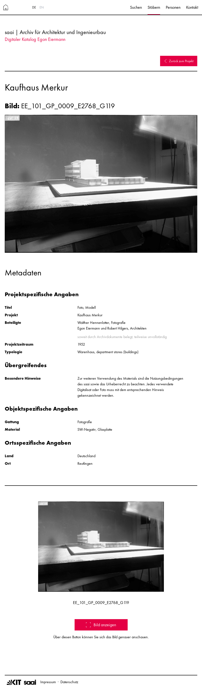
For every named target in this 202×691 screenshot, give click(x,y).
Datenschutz (69, 681)
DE (34, 7)
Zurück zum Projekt (178, 61)
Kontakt (192, 7)
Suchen (136, 7)
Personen (173, 7)
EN (42, 7)
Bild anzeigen (101, 624)
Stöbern (154, 7)
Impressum (48, 681)
